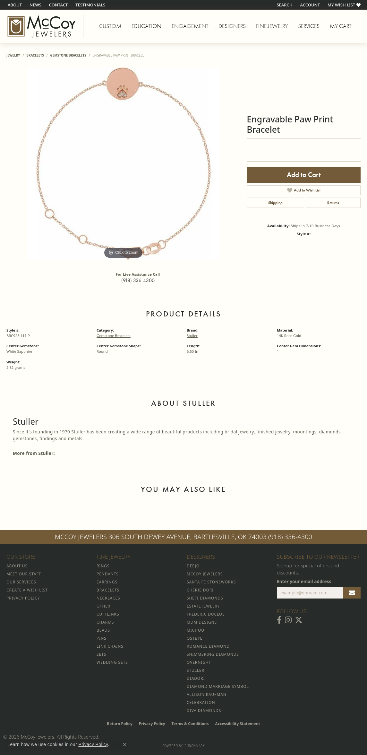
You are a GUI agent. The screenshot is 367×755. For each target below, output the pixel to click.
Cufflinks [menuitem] (108, 614)
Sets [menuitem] (101, 654)
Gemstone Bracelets (68, 55)
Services (309, 26)
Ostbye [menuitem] (194, 638)
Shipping (275, 202)
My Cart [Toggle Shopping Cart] (341, 26)
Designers (232, 26)
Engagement (190, 26)
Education (146, 26)
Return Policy (119, 723)
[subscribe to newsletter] (352, 593)
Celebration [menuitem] (201, 702)
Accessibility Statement (237, 723)
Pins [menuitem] (102, 638)
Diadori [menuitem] (196, 678)
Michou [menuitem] (195, 630)
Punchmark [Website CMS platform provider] (194, 745)
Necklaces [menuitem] (108, 598)
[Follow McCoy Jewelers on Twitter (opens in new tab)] (299, 620)
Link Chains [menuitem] (110, 646)
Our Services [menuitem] (21, 582)
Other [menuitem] (103, 606)
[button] (283, 5)
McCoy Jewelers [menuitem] (205, 574)
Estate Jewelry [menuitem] (203, 606)
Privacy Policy (152, 723)
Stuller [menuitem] (195, 670)
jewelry (13, 55)
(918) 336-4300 (138, 280)
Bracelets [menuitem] (108, 590)
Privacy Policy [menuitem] (23, 598)
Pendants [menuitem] (108, 574)
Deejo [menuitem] (193, 566)
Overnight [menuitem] (199, 662)
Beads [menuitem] (103, 630)
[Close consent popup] (125, 745)
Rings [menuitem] (103, 566)
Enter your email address (304, 581)
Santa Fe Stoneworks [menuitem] (211, 582)
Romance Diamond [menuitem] (208, 646)
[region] (123, 163)
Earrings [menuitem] (107, 582)
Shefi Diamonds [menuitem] (205, 598)
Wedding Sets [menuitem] (112, 662)
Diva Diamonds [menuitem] (204, 710)
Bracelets (35, 55)
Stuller (192, 335)
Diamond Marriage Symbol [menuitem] (218, 686)
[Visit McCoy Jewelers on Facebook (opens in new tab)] (279, 620)
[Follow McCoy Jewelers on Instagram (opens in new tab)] (288, 620)
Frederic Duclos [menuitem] (206, 614)
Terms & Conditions (190, 723)
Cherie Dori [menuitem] (200, 590)
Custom (110, 26)
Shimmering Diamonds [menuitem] (213, 654)
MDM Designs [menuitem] (202, 622)
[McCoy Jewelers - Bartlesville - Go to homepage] (41, 26)
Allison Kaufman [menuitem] (206, 694)
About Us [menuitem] (17, 566)
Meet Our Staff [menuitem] (23, 574)
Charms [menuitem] (105, 622)
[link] (14, 5)
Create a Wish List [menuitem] (27, 590)
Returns (333, 202)
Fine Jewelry (272, 26)
